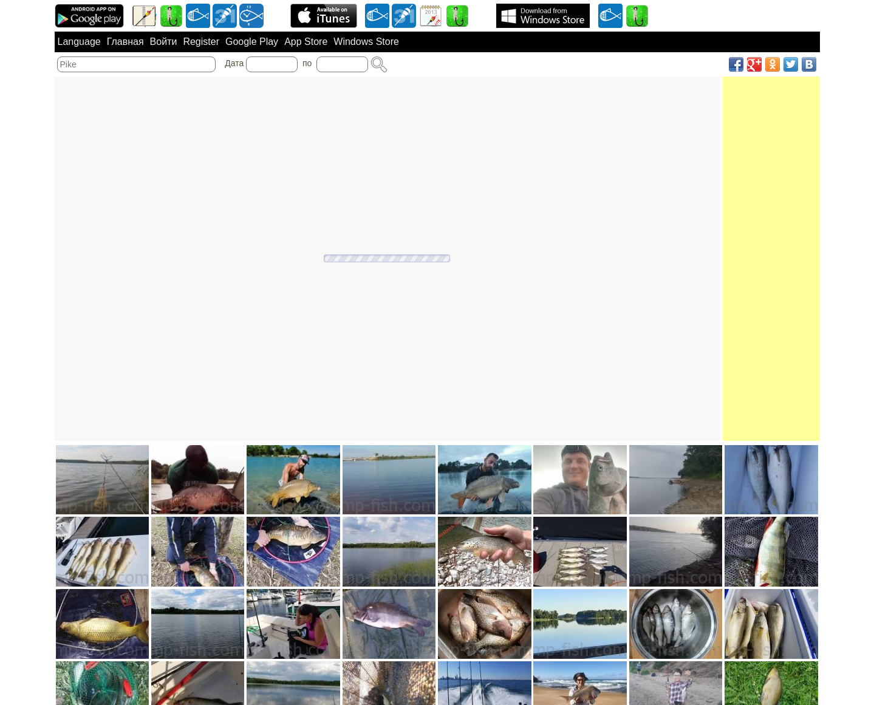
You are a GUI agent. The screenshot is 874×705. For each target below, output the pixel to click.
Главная (125, 41)
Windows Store (366, 41)
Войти (163, 41)
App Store (305, 41)
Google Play (251, 41)
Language (79, 41)
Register (201, 41)
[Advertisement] (771, 259)
